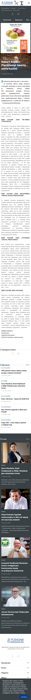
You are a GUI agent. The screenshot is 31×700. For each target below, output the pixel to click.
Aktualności (6, 368)
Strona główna (5, 8)
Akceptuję (24, 697)
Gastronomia (7, 20)
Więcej (28, 365)
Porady (5, 381)
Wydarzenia (18, 20)
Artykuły (13, 8)
